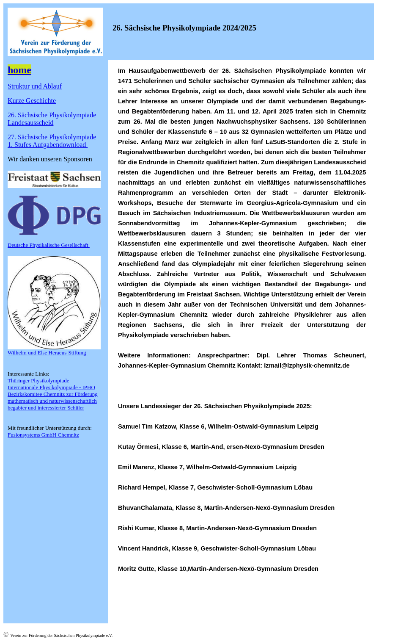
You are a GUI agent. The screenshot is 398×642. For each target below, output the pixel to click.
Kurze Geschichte (32, 100)
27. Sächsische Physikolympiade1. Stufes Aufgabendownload (52, 140)
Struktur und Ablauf (35, 86)
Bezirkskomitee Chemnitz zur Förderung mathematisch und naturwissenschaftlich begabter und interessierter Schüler (53, 401)
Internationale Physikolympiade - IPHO (51, 387)
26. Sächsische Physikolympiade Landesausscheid (52, 118)
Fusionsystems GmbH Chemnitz (43, 435)
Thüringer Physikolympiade (38, 380)
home (19, 69)
